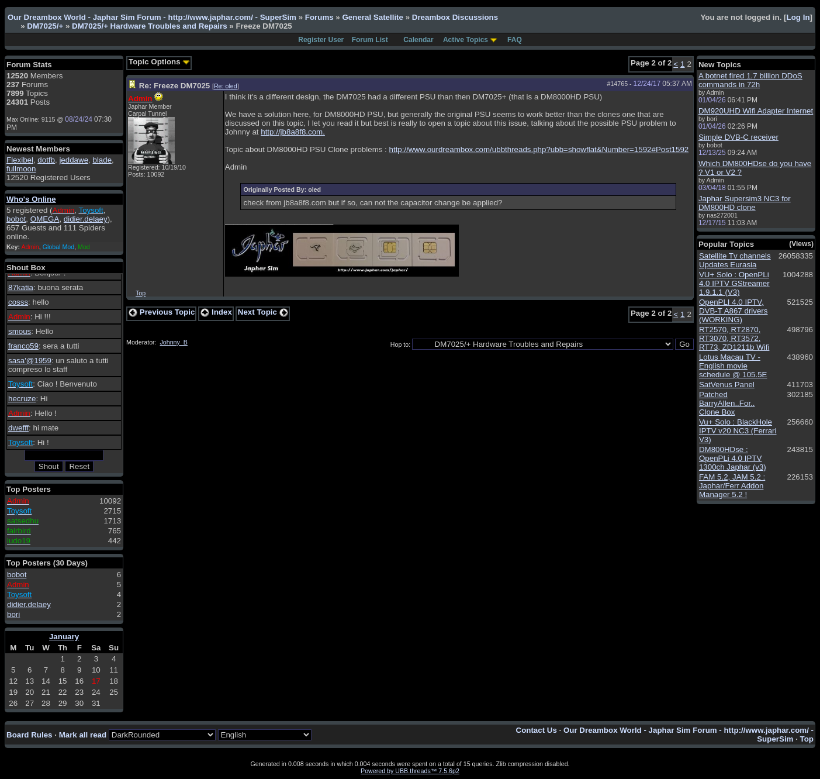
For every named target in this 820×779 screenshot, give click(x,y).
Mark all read (83, 734)
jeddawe (73, 160)
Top (141, 293)
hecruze (22, 398)
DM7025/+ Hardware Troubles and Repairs (149, 26)
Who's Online (31, 199)
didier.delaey (86, 219)
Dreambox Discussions (455, 17)
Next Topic (263, 312)
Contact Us (536, 730)
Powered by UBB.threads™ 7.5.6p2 (410, 770)
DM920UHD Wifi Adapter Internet (755, 110)
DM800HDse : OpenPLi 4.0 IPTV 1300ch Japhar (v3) (732, 458)
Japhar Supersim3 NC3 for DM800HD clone (744, 203)
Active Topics (465, 40)
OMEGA (45, 219)
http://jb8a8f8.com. (293, 131)
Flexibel (19, 160)
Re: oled (225, 85)
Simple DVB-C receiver (738, 137)
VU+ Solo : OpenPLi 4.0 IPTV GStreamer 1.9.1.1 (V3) (734, 283)
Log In (798, 17)
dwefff (18, 427)
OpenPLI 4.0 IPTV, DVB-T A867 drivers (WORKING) (733, 311)
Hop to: (400, 344)
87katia (20, 287)
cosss (18, 302)
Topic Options (159, 61)
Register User (321, 40)
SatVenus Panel (727, 384)
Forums (319, 17)
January (64, 636)
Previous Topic (162, 312)
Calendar (418, 40)
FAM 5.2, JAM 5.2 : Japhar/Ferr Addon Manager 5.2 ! (732, 486)
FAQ (514, 40)
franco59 (23, 346)
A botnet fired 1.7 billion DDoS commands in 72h (750, 80)
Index (216, 312)
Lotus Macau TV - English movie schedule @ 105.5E (733, 366)
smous (19, 331)
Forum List (370, 40)
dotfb (46, 160)
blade (102, 160)
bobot (16, 219)
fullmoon (21, 168)
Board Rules (29, 734)
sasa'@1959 (29, 360)
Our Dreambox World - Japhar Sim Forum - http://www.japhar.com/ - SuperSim (152, 17)
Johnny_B (174, 342)
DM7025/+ (45, 26)
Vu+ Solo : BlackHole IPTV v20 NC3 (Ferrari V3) (738, 431)
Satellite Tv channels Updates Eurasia (735, 260)
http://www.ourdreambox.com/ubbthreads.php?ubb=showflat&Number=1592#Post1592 (539, 149)
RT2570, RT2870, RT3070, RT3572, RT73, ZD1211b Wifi (734, 338)
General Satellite (372, 17)
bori (13, 614)
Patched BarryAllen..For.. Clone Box (727, 403)
